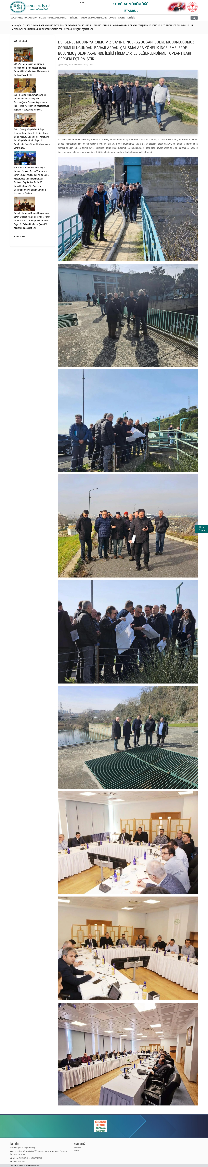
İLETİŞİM (131, 17)
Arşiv (90, 65)
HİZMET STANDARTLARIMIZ (52, 17)
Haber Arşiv (19, 236)
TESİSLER (72, 17)
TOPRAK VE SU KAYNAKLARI (93, 17)
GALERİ (121, 17)
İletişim (76, 1151)
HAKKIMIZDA (30, 17)
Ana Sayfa (77, 1148)
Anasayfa (16, 25)
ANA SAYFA (17, 17)
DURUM (112, 17)
